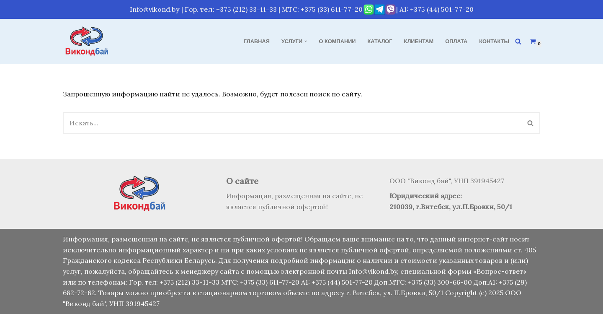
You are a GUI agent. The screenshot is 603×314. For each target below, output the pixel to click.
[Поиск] (518, 41)
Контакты (494, 41)
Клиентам (419, 41)
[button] (305, 41)
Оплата (456, 41)
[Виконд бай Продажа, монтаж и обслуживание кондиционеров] (88, 41)
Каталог (380, 41)
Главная (257, 41)
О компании (337, 41)
